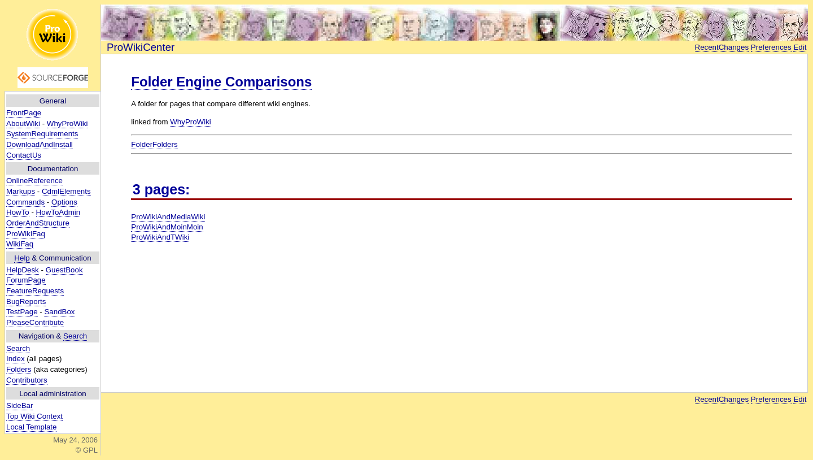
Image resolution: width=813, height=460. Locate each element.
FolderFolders (154, 144)
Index (15, 358)
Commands (25, 202)
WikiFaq (19, 244)
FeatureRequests (35, 291)
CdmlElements (66, 191)
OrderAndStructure (37, 223)
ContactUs (23, 155)
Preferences (771, 47)
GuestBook (64, 270)
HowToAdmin (58, 212)
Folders (18, 369)
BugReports (26, 301)
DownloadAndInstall (39, 144)
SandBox (59, 311)
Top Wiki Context (34, 416)
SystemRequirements (42, 133)
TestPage (22, 311)
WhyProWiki (67, 123)
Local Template (31, 427)
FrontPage (23, 113)
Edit (799, 47)
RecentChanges (722, 47)
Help (21, 258)
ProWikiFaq (25, 233)
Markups (20, 191)
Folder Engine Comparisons (221, 81)
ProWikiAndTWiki (160, 237)
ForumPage (26, 280)
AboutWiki (23, 123)
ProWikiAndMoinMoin (167, 227)
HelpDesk (22, 270)
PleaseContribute (35, 322)
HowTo (17, 212)
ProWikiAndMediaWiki (168, 216)
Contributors (26, 380)
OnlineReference (34, 180)
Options (64, 202)
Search (75, 336)
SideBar (19, 405)
